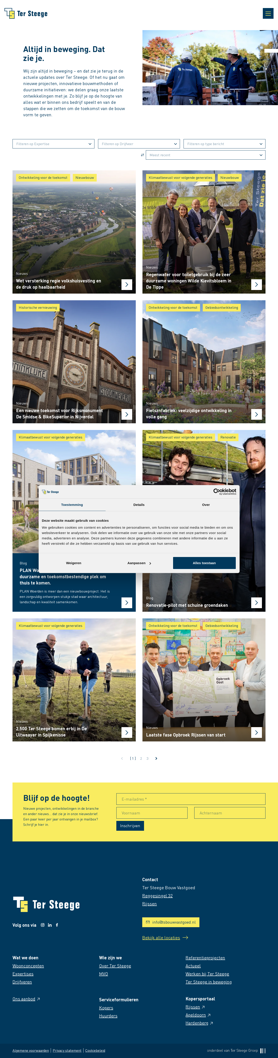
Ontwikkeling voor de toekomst (43, 177)
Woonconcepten (28, 965)
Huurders (108, 1015)
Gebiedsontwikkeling (221, 307)
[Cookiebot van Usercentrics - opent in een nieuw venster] (216, 491)
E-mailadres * (134, 798)
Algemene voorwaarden (31, 1050)
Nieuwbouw (84, 177)
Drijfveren (22, 982)
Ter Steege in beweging (209, 982)
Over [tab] (206, 504)
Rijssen (195, 1007)
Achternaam (211, 812)
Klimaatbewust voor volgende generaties (180, 177)
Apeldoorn (198, 1015)
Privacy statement (67, 1050)
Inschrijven (130, 825)
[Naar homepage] (25, 13)
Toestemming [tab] (72, 504)
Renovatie (228, 437)
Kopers (106, 1007)
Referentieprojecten (205, 957)
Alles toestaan (204, 563)
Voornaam (131, 812)
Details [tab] (139, 504)
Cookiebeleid (95, 1050)
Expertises (23, 974)
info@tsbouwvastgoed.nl (171, 921)
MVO (103, 974)
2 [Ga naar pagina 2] (141, 758)
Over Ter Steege (115, 965)
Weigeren (73, 563)
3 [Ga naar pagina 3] (147, 758)
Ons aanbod (27, 999)
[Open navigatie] (268, 13)
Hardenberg (200, 1023)
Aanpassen (139, 563)
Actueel (193, 965)
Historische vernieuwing (38, 307)
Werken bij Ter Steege (207, 974)
